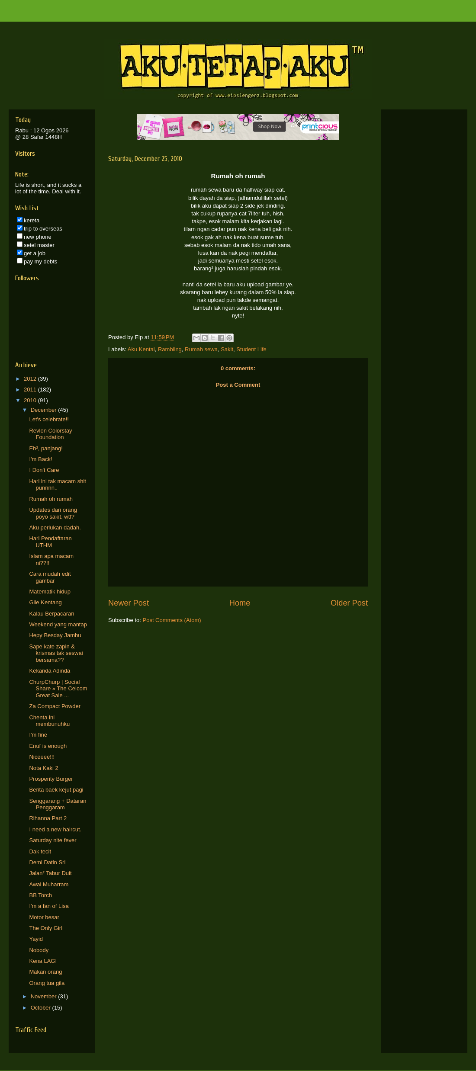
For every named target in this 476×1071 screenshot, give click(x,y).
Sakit (227, 349)
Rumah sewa (201, 349)
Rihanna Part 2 (48, 818)
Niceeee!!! (42, 757)
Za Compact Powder (54, 706)
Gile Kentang (45, 602)
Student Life (251, 349)
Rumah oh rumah (50, 499)
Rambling (170, 349)
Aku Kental (141, 349)
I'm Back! (40, 459)
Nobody (38, 950)
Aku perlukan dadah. (54, 527)
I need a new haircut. (55, 829)
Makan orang (45, 971)
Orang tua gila (46, 983)
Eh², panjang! (45, 448)
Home (240, 603)
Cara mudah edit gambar (50, 577)
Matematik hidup (49, 591)
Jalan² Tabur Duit (50, 873)
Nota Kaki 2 (43, 768)
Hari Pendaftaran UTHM (50, 541)
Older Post (349, 603)
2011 (31, 389)
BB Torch (40, 895)
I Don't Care (44, 470)
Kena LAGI (43, 961)
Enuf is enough (48, 746)
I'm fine (38, 734)
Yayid (36, 939)
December (44, 410)
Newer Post (128, 603)
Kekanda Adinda (49, 670)
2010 (31, 400)
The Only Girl (45, 928)
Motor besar (44, 917)
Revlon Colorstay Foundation (50, 434)
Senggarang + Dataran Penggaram (57, 804)
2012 (31, 378)
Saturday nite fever (52, 840)
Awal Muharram (48, 884)
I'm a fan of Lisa (48, 906)
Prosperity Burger (51, 779)
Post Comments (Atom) (172, 620)
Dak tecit (40, 851)
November (44, 996)
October (41, 1007)
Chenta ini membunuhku (49, 721)
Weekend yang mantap (58, 624)
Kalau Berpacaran (51, 613)
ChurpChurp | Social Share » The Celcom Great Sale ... (58, 689)
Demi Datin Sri (47, 862)
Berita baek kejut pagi (56, 789)
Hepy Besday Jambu (55, 635)
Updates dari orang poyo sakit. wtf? (53, 513)
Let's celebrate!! (48, 419)
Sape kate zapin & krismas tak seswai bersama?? (56, 653)
